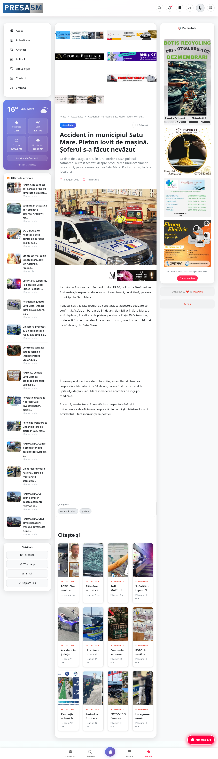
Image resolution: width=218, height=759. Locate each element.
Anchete (18, 50)
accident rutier (68, 515)
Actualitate (20, 40)
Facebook (27, 555)
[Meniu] (211, 8)
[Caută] (159, 8)
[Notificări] (169, 8)
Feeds (187, 347)
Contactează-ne (187, 321)
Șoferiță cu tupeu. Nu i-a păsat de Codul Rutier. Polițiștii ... (35, 284)
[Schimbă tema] (200, 8)
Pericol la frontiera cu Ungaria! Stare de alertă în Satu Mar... (35, 426)
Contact (18, 78)
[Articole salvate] (179, 8)
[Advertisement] (105, 360)
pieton (85, 515)
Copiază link (27, 583)
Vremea (18, 88)
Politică (17, 59)
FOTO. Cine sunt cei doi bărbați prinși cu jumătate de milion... (35, 188)
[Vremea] (189, 8)
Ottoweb (198, 334)
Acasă (16, 31)
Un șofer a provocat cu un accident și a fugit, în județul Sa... (34, 330)
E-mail (27, 573)
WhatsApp (27, 564)
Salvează (142, 125)
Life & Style (20, 69)
